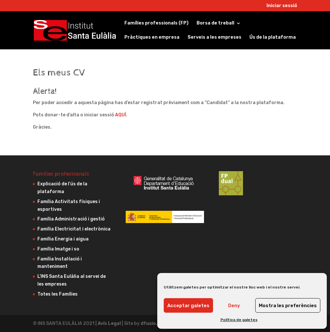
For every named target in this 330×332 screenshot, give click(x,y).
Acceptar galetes (188, 305)
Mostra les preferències (288, 305)
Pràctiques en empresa (152, 37)
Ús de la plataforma (272, 37)
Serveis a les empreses (214, 37)
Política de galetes (238, 319)
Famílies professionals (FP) (156, 23)
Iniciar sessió (282, 6)
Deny (234, 305)
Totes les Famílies (57, 294)
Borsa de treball (215, 23)
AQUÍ (120, 115)
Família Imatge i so (58, 249)
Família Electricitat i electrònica (74, 229)
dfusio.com (154, 323)
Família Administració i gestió (71, 219)
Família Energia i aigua (63, 239)
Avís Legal (110, 323)
